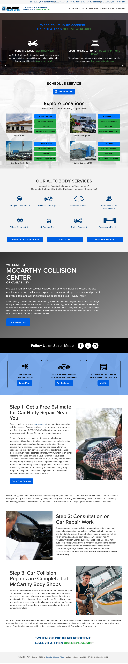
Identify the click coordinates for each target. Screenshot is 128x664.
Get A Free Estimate (45, 121)
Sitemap (56, 658)
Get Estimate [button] (74, 8)
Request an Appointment (45, 131)
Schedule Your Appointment (25, 239)
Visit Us (103, 383)
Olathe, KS (85, 2)
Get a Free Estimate (105, 239)
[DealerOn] (24, 658)
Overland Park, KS (108, 2)
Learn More (24, 383)
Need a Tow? (65, 239)
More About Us (18, 322)
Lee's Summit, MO (62, 2)
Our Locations (107, 8)
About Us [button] (93, 8)
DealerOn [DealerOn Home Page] (49, 658)
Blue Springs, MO (36, 2)
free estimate (40, 425)
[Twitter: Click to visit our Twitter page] (88, 346)
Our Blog (120, 8)
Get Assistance (63, 383)
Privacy (62, 658)
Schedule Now (64, 91)
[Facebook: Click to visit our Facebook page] (81, 346)
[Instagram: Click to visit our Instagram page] (95, 346)
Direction (45, 126)
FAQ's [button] (84, 8)
